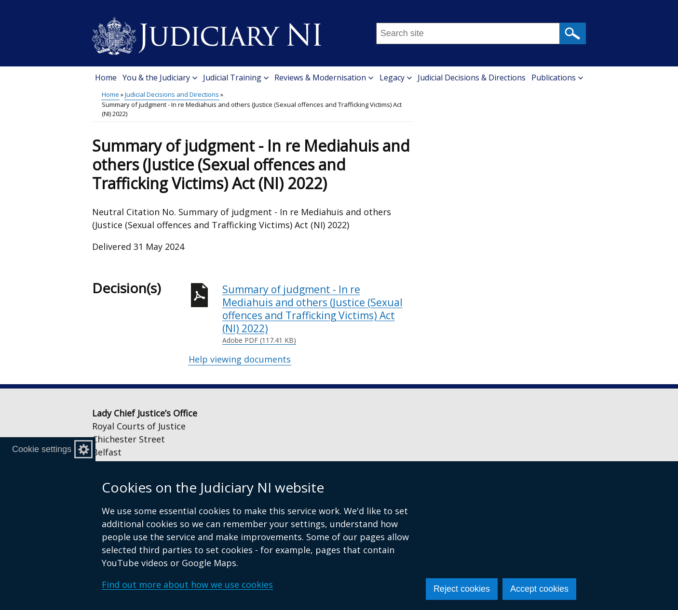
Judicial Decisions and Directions (172, 94)
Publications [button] (557, 77)
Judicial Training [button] (236, 77)
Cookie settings (41, 449)
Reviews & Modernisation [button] (323, 77)
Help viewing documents (240, 359)
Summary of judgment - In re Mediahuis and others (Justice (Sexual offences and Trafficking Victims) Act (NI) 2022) (317, 314)
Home (106, 77)
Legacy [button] (396, 77)
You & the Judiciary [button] (159, 77)
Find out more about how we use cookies (187, 584)
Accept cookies (539, 589)
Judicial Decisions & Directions (472, 77)
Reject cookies (462, 589)
